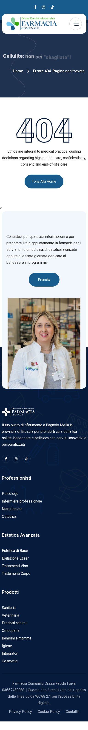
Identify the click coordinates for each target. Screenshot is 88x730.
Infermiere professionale (22, 501)
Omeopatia (10, 630)
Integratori (10, 653)
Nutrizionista (12, 509)
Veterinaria (10, 615)
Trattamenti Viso (15, 566)
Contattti (72, 711)
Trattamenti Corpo (16, 573)
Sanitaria (9, 608)
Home (18, 71)
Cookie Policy (49, 711)
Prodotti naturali (14, 623)
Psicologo (10, 493)
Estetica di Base (15, 550)
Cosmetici (10, 661)
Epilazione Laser (15, 558)
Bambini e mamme (16, 638)
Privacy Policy (20, 711)
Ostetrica (9, 516)
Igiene (7, 646)
